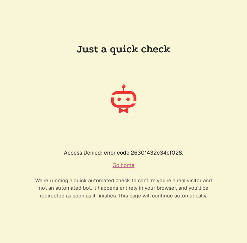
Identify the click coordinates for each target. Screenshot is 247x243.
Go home (123, 165)
